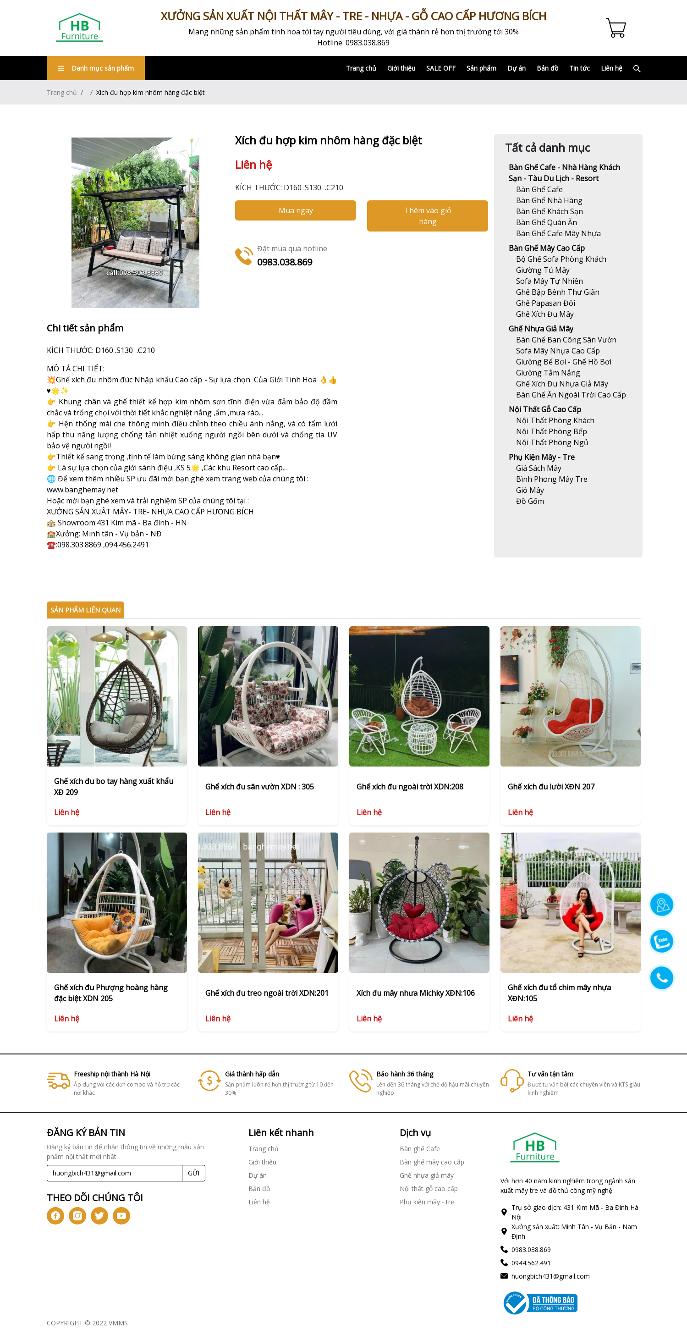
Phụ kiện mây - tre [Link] (542, 457)
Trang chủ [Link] (361, 68)
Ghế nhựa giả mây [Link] (541, 329)
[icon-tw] (99, 1216)
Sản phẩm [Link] (481, 68)
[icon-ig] (77, 1216)
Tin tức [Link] (579, 68)
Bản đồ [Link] (547, 68)
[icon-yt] (121, 1216)
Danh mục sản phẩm (96, 68)
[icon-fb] (55, 1216)
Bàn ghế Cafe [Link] (420, 1148)
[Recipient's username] (115, 1173)
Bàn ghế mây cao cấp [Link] (547, 248)
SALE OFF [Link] (441, 68)
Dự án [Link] (516, 68)
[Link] (80, 28)
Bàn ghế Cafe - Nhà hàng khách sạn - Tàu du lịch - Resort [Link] (564, 172)
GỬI (193, 1173)
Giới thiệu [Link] (401, 68)
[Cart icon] (618, 28)
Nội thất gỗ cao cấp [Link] (545, 409)
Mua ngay (296, 210)
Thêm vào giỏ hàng (427, 215)
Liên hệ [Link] (611, 68)
